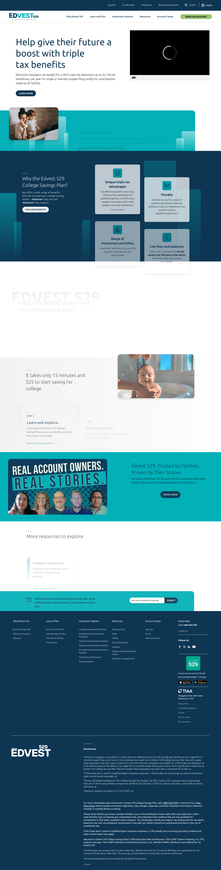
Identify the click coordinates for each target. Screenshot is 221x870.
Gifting (115, 638)
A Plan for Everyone (21, 634)
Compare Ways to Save (56, 634)
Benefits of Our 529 (21, 629)
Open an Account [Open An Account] (196, 16)
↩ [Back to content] (190, 769)
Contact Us (183, 631)
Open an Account (152, 638)
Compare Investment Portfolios (92, 629)
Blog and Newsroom (169, 5)
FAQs (114, 634)
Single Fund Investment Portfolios (93, 645)
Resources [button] (145, 16)
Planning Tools (118, 629)
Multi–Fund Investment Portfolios (93, 641)
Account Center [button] (165, 16)
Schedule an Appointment (123, 658)
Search (190, 5)
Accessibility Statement (187, 708)
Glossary (116, 647)
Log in (206, 5)
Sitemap (181, 713)
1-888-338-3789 (190, 625)
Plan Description (184, 722)
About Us (17, 638)
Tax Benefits (128, 5)
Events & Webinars (120, 642)
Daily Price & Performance (90, 657)
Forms (148, 634)
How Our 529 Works (55, 629)
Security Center (184, 717)
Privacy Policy (183, 704)
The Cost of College (54, 638)
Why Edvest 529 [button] (75, 16)
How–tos (149, 629)
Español (111, 5)
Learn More (26, 93)
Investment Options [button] (122, 16)
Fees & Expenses (86, 661)
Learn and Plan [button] (97, 16)
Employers (146, 5)
